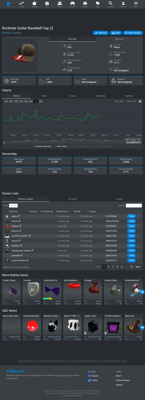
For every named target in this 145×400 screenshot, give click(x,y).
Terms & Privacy (123, 380)
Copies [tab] (72, 96)
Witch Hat (129, 316)
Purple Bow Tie (50, 280)
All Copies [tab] (72, 199)
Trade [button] (132, 216)
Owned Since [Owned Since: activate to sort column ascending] (89, 211)
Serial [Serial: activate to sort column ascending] (48, 211)
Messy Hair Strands (11, 316)
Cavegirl (88, 280)
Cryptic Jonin (90, 316)
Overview (72, 39)
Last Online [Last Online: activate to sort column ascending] (66, 211)
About (118, 376)
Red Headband (70, 280)
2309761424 (112, 231)
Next (138, 267)
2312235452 (112, 216)
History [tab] (16, 96)
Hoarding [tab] (129, 96)
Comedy (27, 280)
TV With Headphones (114, 316)
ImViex (14, 221)
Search (130, 206)
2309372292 (112, 255)
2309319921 (112, 236)
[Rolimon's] (9, 4)
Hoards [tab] (119, 199)
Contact (119, 385)
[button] (101, 33)
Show (10, 206)
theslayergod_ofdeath (20, 250)
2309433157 (112, 260)
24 (131, 267)
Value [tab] (44, 96)
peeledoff (15, 255)
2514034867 (112, 226)
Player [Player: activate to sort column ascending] (15, 211)
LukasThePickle (18, 260)
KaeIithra (15, 246)
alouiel (14, 241)
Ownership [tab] (100, 96)
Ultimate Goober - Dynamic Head (58, 316)
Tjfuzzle (14, 226)
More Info (119, 39)
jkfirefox (14, 231)
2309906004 (112, 250)
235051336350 (113, 221)
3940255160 (112, 241)
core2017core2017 (19, 236)
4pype (14, 216)
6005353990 (112, 246)
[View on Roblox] (51, 28)
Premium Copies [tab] (25, 199)
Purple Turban (9, 280)
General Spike (111, 280)
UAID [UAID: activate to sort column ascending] (110, 211)
